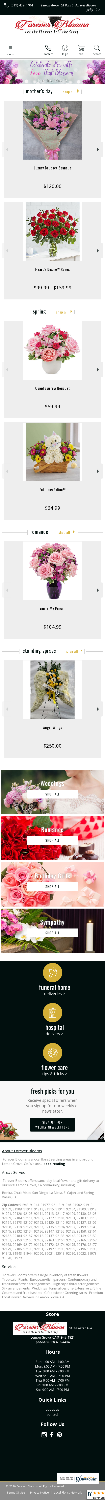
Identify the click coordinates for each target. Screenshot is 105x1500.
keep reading (54, 1164)
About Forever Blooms (22, 1150)
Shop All (69, 91)
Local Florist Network (68, 1492)
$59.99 (52, 406)
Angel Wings (52, 727)
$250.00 (52, 745)
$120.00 (52, 186)
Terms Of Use (16, 1492)
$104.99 (52, 626)
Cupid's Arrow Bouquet (52, 388)
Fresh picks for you (52, 1100)
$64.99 (52, 507)
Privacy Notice (39, 1492)
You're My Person (52, 608)
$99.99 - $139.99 (53, 287)
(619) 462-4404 (22, 5)
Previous (6, 149)
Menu (10, 54)
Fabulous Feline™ (53, 489)
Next (98, 149)
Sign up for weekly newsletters (52, 1125)
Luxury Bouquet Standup (52, 167)
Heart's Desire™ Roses (52, 269)
